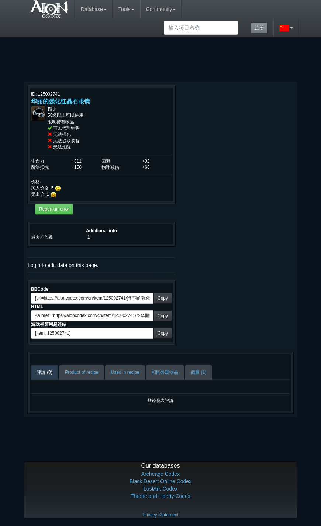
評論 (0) (44, 372)
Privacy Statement (160, 515)
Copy (163, 298)
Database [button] (94, 9)
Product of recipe (82, 372)
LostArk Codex (160, 489)
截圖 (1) (198, 372)
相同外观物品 (165, 372)
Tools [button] (126, 9)
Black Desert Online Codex (160, 481)
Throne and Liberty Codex (160, 496)
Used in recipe (125, 372)
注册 (259, 27)
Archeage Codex (160, 474)
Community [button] (161, 9)
